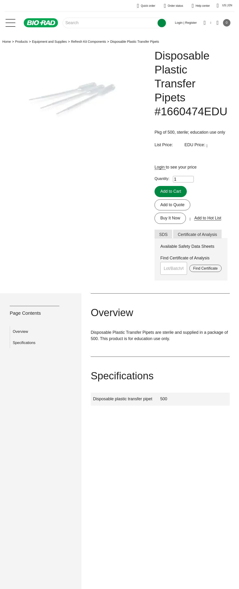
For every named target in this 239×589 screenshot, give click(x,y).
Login (160, 167)
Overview (20, 332)
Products (21, 41)
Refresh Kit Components (88, 41)
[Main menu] (10, 22)
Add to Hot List (208, 218)
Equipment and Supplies (49, 41)
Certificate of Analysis (198, 234)
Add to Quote (172, 204)
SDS (163, 234)
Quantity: (162, 179)
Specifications (24, 343)
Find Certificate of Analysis (185, 258)
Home (6, 41)
